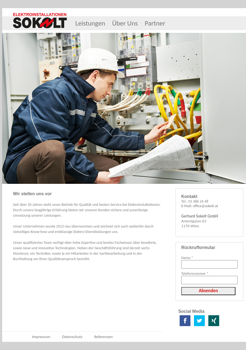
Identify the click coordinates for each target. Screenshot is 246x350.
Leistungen (90, 23)
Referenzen (103, 336)
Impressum (41, 336)
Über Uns (125, 23)
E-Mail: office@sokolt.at (199, 206)
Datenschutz (72, 336)
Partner (155, 23)
